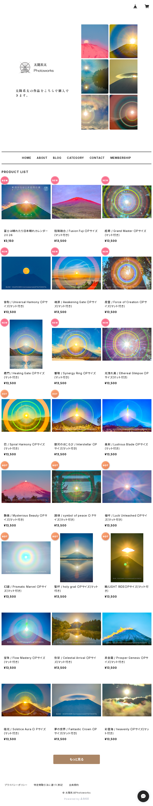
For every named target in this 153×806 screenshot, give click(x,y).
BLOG (57, 157)
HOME (26, 157)
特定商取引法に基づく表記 (48, 784)
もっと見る (77, 759)
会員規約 (74, 784)
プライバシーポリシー (16, 784)
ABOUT (42, 157)
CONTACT (97, 157)
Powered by (76, 798)
